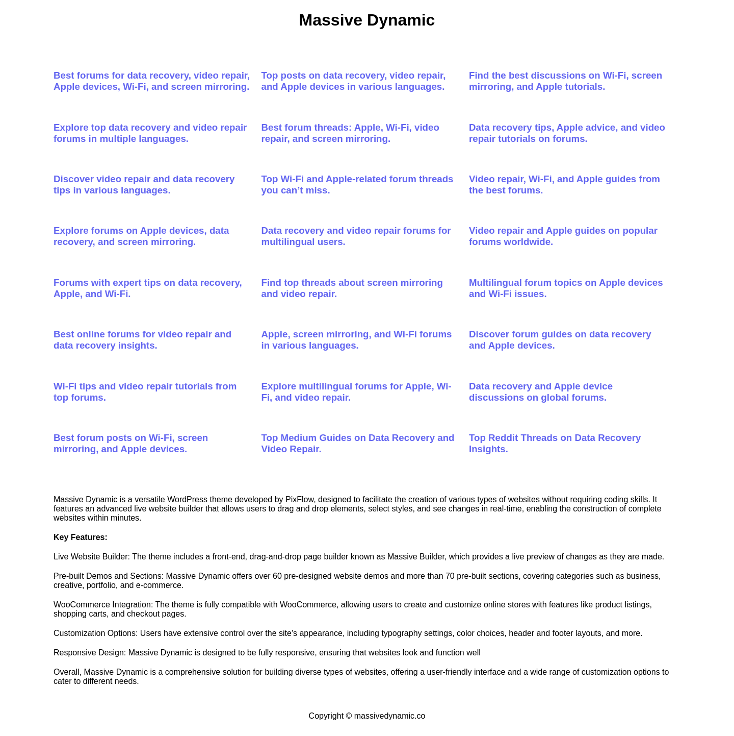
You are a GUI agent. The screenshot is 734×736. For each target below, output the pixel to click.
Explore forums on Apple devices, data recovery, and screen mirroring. (141, 236)
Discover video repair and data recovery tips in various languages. (144, 184)
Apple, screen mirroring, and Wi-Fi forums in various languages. (356, 340)
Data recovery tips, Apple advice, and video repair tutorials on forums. (567, 133)
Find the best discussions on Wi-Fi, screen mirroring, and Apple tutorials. (565, 81)
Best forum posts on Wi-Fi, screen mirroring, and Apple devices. (131, 443)
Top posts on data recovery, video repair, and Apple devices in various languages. (353, 81)
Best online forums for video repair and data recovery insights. (142, 340)
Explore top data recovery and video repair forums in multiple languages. (150, 133)
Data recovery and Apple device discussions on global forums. (541, 392)
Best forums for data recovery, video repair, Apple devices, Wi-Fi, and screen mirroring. (152, 81)
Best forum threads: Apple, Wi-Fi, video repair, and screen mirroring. (350, 133)
